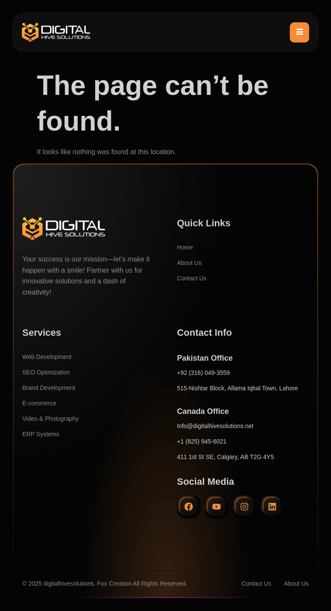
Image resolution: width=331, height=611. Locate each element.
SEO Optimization (46, 372)
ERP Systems (40, 434)
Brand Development (48, 387)
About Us (189, 262)
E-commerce (39, 403)
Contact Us (192, 278)
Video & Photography (50, 418)
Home (185, 247)
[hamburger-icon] (299, 32)
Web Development (47, 356)
